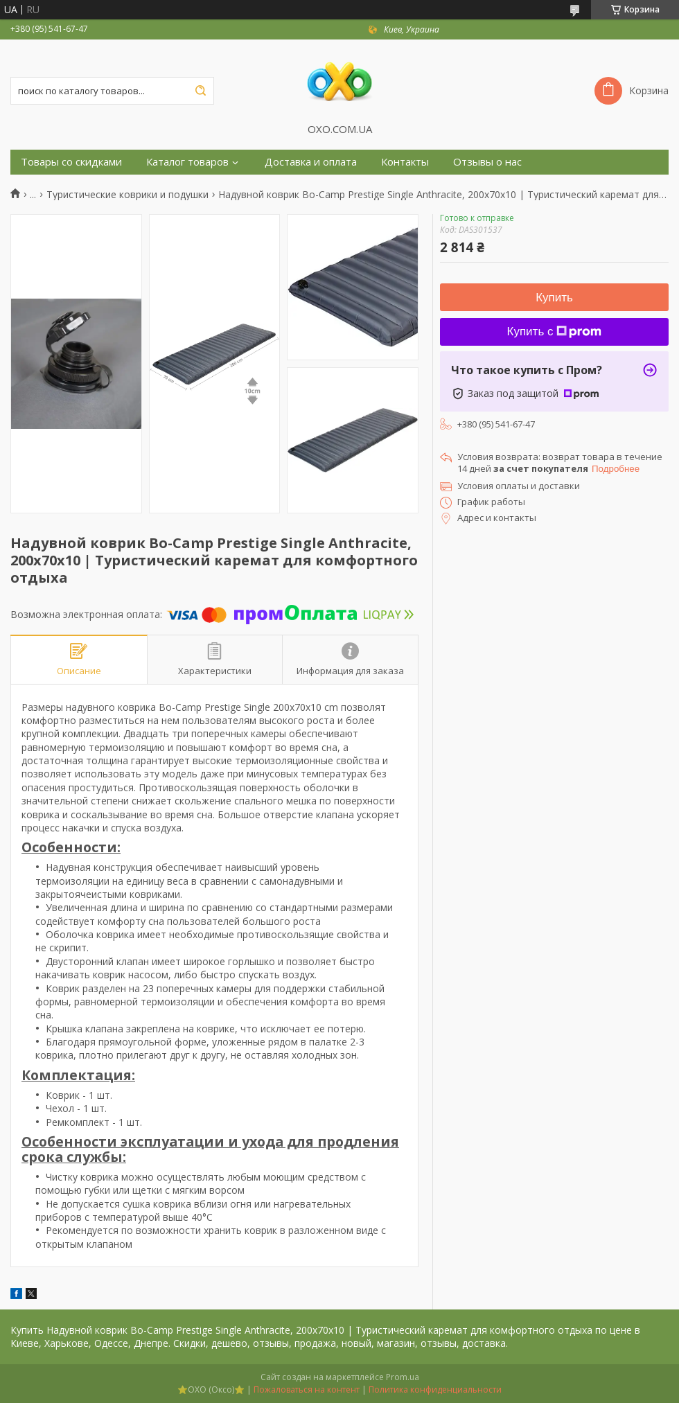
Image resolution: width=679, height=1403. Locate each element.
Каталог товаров (187, 162)
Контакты (405, 162)
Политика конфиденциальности (435, 1389)
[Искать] (200, 91)
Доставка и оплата (311, 162)
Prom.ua (402, 1377)
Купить (554, 297)
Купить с (554, 331)
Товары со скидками (71, 162)
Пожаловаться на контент (307, 1389)
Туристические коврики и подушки (127, 194)
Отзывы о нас (487, 162)
